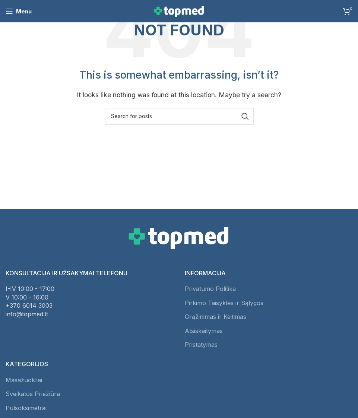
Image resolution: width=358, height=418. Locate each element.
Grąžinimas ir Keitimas (215, 316)
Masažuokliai (24, 380)
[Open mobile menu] (18, 11)
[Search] (179, 116)
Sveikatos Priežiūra (33, 394)
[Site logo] (179, 10)
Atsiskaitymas (204, 331)
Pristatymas (201, 344)
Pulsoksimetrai (26, 408)
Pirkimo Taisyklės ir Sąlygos (224, 303)
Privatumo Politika (210, 288)
